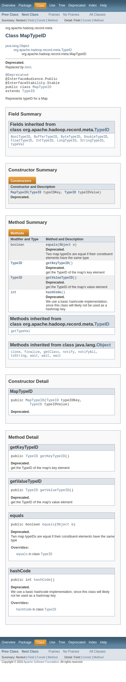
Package (25, 5)
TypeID (28, 94)
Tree (62, 5)
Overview (8, 5)
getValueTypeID (59, 285)
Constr (41, 20)
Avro (28, 67)
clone (16, 361)
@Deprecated (16, 75)
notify (69, 361)
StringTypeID (91, 145)
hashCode (53, 300)
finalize (32, 361)
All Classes (97, 14)
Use (52, 5)
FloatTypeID (21, 145)
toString (18, 365)
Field (31, 20)
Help (103, 5)
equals (51, 251)
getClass (51, 361)
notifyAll (87, 361)
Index (93, 5)
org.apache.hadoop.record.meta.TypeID (43, 50)
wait (34, 365)
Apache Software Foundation (41, 677)
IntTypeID (44, 145)
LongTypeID (66, 145)
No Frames (71, 14)
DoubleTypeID (95, 141)
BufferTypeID (45, 141)
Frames (54, 14)
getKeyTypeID (57, 270)
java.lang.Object (17, 46)
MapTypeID (42, 89)
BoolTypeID (20, 141)
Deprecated (77, 5)
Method (52, 20)
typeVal (17, 150)
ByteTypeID (70, 141)
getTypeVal (20, 340)
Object (65, 251)
